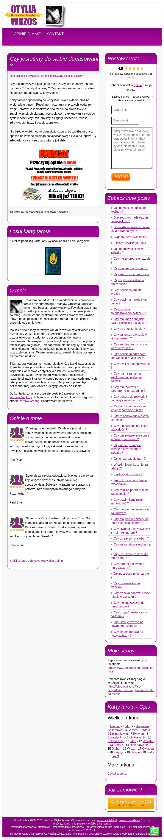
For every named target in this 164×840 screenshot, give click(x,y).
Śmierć (118, 745)
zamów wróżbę (29, 401)
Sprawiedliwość (118, 737)
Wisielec (148, 741)
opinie (138, 85)
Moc (133, 741)
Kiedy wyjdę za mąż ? (128, 474)
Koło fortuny (116, 741)
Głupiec (115, 726)
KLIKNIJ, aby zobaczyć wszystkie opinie (36, 560)
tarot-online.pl (18, 75)
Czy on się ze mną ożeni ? (131, 538)
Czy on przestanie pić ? (129, 328)
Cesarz (132, 730)
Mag (128, 726)
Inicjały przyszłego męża (130, 242)
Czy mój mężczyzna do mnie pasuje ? (62, 75)
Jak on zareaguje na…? (129, 458)
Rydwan (138, 733)
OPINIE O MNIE (27, 34)
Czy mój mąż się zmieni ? (131, 268)
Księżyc (119, 752)
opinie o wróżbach (129, 820)
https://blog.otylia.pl (120, 686)
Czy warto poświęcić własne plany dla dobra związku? (126, 449)
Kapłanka (142, 726)
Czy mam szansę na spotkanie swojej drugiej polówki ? (126, 377)
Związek (33, 75)
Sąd (149, 752)
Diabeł (116, 748)
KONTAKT (55, 34)
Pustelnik (139, 737)
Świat (115, 756)
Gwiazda (148, 748)
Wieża (131, 748)
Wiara (146, 730)
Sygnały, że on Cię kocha (130, 237)
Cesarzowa (115, 730)
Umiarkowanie (139, 745)
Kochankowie (119, 733)
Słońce (135, 752)
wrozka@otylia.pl (21, 397)
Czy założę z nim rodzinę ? (131, 274)
